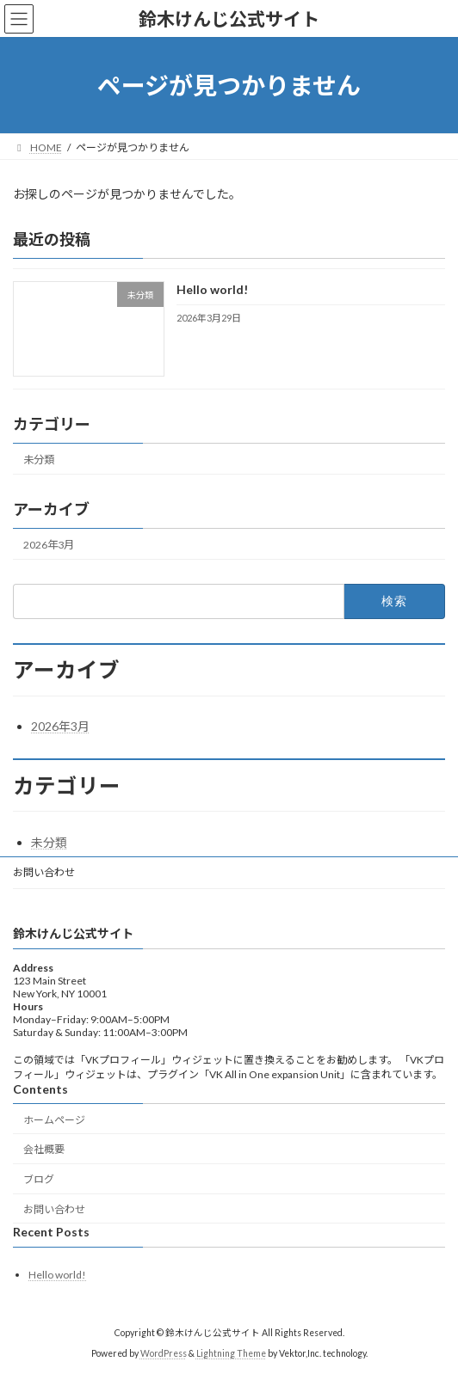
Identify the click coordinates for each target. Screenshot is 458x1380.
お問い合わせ (44, 872)
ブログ (38, 1179)
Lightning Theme (231, 1353)
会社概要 (44, 1149)
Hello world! (212, 290)
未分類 (38, 459)
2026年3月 (48, 544)
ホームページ (54, 1119)
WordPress (163, 1353)
